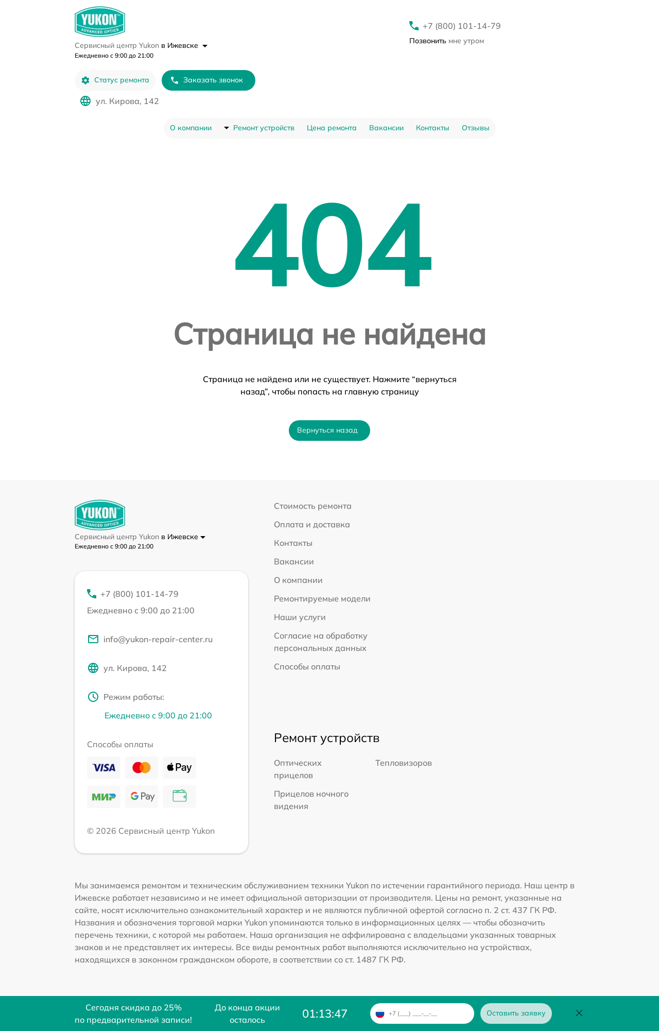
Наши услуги (300, 617)
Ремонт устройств (263, 127)
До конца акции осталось (247, 1013)
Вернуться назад (327, 430)
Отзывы (476, 127)
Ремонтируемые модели (322, 598)
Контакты (432, 127)
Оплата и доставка (312, 524)
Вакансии (386, 127)
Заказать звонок (206, 80)
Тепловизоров (403, 763)
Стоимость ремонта (313, 506)
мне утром (446, 40)
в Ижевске (184, 45)
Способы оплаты (307, 666)
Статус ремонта (115, 80)
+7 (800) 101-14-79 (462, 26)
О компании (191, 127)
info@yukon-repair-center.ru (150, 639)
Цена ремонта (332, 127)
